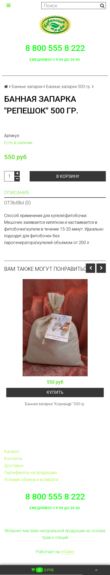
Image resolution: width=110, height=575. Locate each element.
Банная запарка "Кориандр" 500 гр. (55, 404)
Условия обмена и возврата (31, 479)
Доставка (13, 465)
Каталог (12, 451)
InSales (67, 551)
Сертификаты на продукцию (30, 472)
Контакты (13, 458)
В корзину (67, 176)
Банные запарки (27, 86)
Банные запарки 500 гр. (68, 86)
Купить (55, 392)
